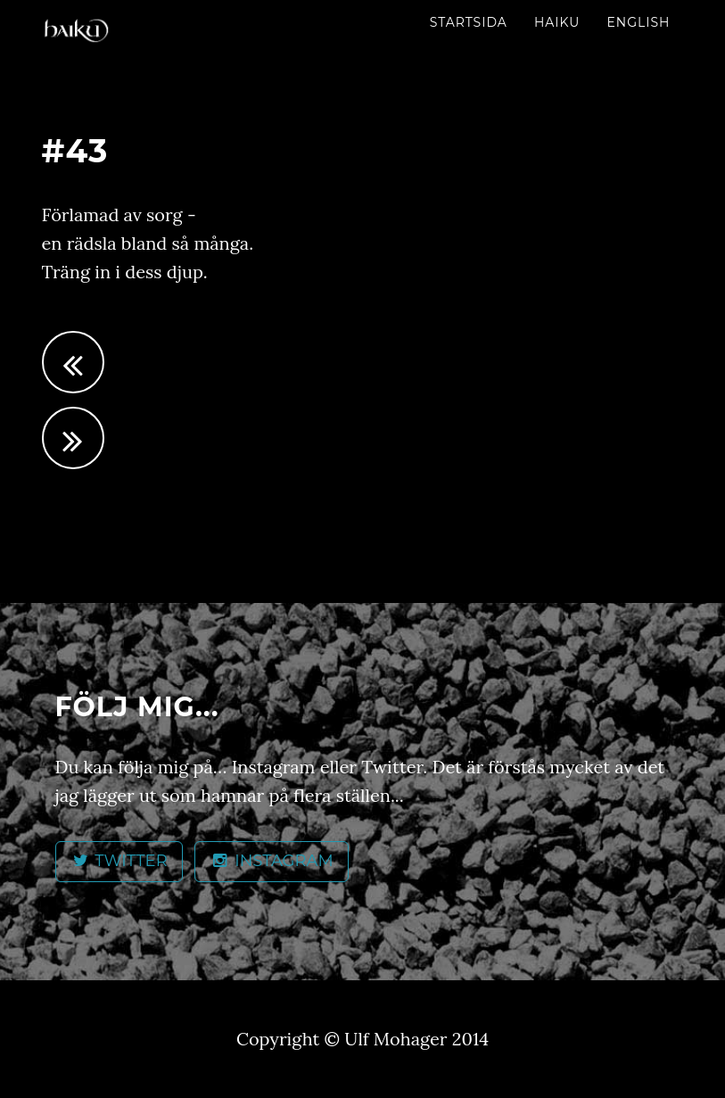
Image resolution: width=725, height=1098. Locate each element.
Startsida (468, 22)
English (638, 22)
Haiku (557, 22)
